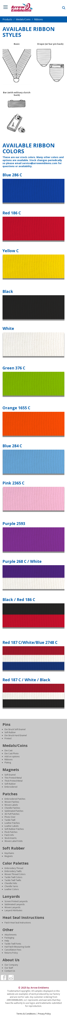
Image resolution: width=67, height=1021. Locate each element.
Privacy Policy (44, 1013)
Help (7, 940)
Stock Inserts (10, 838)
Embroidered (11, 786)
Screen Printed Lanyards (16, 901)
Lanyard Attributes (13, 910)
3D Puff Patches (12, 814)
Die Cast (8, 750)
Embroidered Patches (15, 798)
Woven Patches (12, 801)
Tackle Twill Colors (13, 877)
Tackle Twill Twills (13, 880)
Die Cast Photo (12, 753)
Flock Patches (11, 832)
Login (34, 1016)
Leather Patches (12, 823)
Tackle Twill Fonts (13, 943)
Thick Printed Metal (14, 780)
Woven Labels (11, 804)
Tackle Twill (10, 820)
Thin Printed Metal (13, 777)
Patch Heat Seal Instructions (18, 922)
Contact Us (10, 970)
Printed (8, 738)
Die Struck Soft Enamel (15, 729)
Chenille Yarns (11, 886)
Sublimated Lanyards (15, 904)
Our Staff (9, 967)
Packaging (9, 937)
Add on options (12, 756)
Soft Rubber (10, 732)
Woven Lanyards (12, 907)
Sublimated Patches (14, 810)
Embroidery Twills (13, 871)
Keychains (9, 853)
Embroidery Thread (14, 868)
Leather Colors (12, 889)
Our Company (11, 964)
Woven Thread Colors (15, 874)
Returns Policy (11, 952)
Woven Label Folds (14, 841)
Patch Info (9, 835)
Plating (8, 762)
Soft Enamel (10, 774)
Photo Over (10, 817)
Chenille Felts (11, 883)
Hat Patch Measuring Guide (17, 946)
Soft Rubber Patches (14, 829)
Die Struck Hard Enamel (16, 735)
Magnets (9, 856)
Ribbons (8, 759)
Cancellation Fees (13, 949)
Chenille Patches (12, 807)
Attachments (10, 934)
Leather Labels (11, 826)
